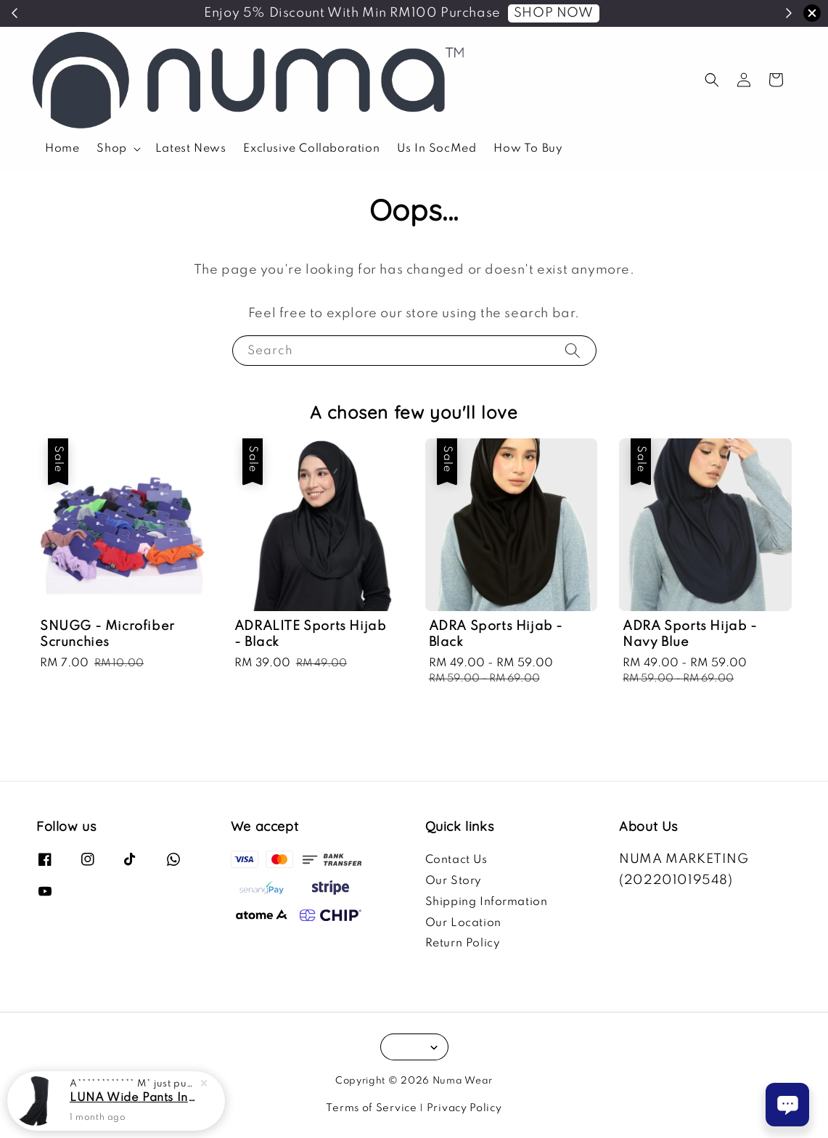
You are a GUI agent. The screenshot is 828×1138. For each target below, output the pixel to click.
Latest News (190, 149)
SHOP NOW (554, 13)
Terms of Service (371, 1108)
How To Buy (527, 149)
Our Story (453, 881)
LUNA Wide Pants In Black (133, 1098)
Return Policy (463, 943)
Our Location (463, 923)
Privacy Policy (464, 1108)
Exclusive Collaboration (311, 149)
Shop (111, 149)
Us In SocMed (436, 149)
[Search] (572, 350)
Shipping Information (486, 902)
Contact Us (456, 860)
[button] (712, 80)
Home (62, 149)
